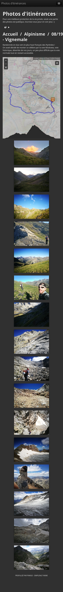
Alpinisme (34, 34)
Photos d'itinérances (13, 3)
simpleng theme (41, 575)
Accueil (10, 34)
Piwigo (30, 575)
